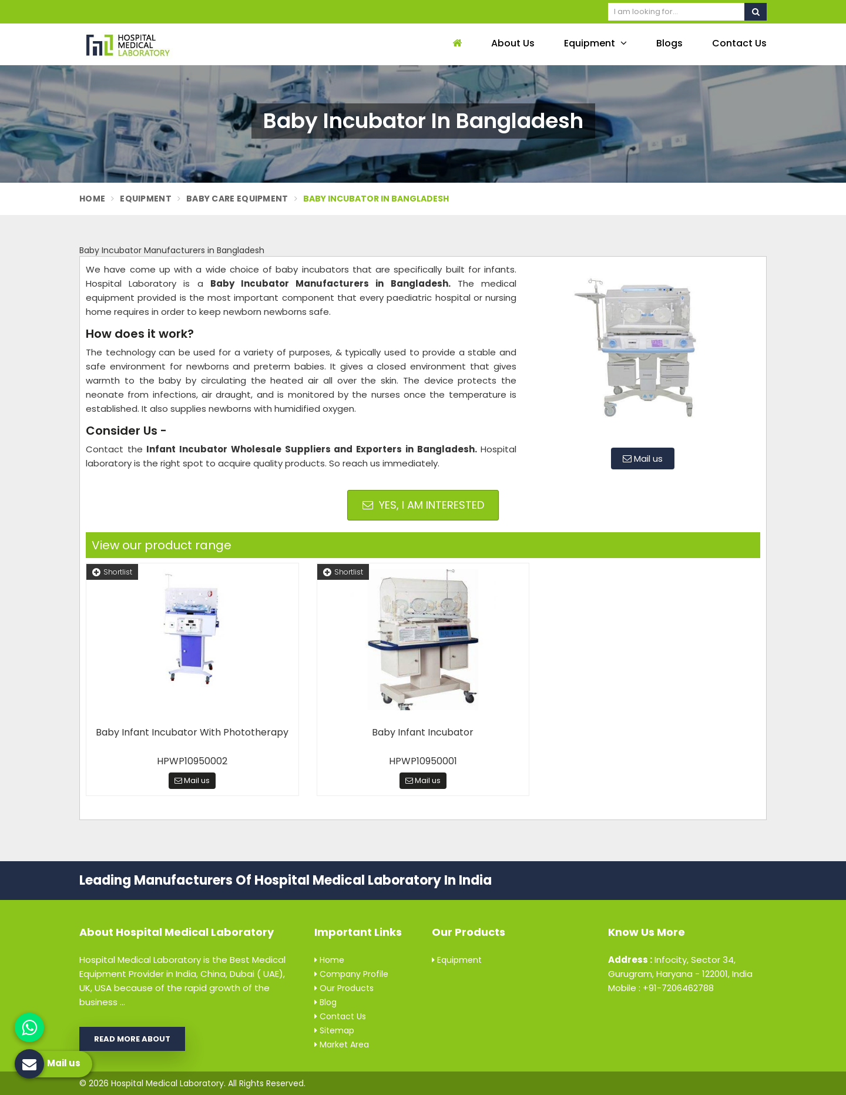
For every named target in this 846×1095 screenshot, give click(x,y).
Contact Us (739, 43)
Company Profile (351, 974)
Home (92, 198)
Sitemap (334, 1030)
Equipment (595, 43)
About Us (513, 43)
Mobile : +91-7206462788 (661, 988)
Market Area (341, 1044)
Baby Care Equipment (237, 198)
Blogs (669, 43)
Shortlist (112, 572)
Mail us (643, 458)
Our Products (344, 988)
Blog (325, 1002)
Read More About (132, 1038)
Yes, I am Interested (423, 505)
